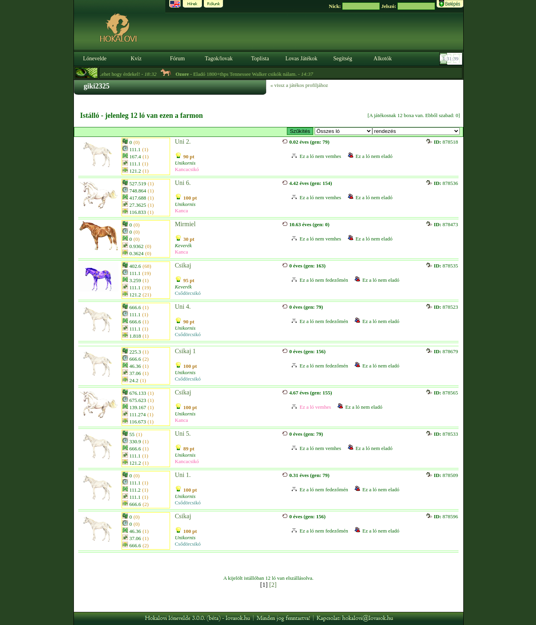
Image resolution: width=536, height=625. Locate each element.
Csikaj (183, 265)
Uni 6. (183, 182)
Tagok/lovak (219, 59)
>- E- (343, 131)
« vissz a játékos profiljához (299, 85)
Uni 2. (183, 141)
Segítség (342, 59)
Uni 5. (183, 433)
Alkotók (382, 59)
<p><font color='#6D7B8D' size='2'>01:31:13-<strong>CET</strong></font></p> (452, 59)
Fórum (177, 59)
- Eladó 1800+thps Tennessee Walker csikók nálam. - (250, 74)
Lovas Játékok (301, 59)
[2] (273, 584)
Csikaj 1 (185, 351)
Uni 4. (183, 306)
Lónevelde (94, 59)
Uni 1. (183, 474)
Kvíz (136, 59)
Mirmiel (185, 224)
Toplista (260, 59)
